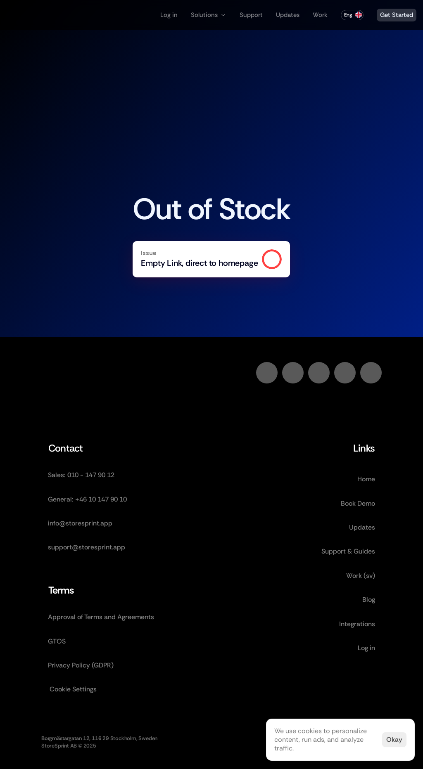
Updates (287, 15)
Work (320, 15)
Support (251, 15)
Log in (169, 15)
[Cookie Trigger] (73, 689)
